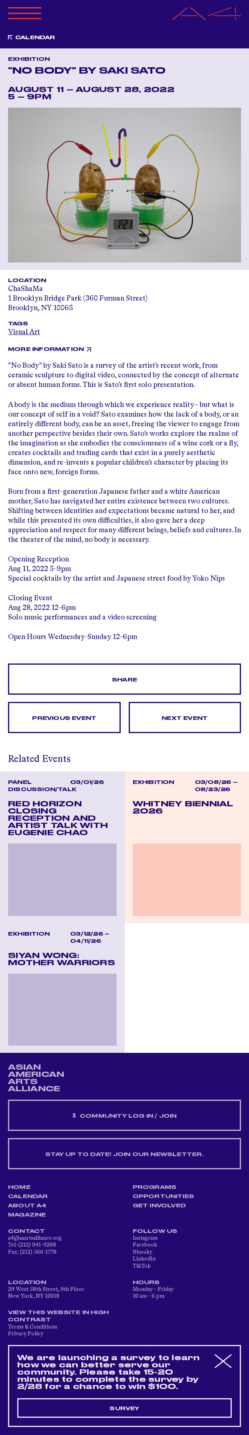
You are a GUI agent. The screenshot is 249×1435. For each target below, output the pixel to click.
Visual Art (24, 332)
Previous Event (64, 718)
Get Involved (159, 1205)
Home (19, 1187)
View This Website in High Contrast (58, 1316)
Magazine (27, 1215)
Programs (155, 1187)
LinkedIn (144, 1259)
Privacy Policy (25, 1334)
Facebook (145, 1245)
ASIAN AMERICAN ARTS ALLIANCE (36, 1078)
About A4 (27, 1205)
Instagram (145, 1238)
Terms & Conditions (32, 1327)
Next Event (185, 718)
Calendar (35, 37)
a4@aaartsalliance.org (35, 1238)
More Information (46, 349)
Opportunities (163, 1196)
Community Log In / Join (124, 1115)
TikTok (142, 1266)
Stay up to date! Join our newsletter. (124, 1154)
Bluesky (142, 1252)
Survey (124, 1408)
